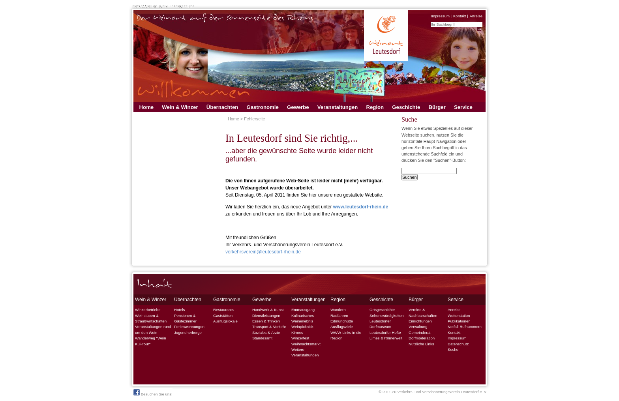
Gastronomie (262, 107)
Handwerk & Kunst (267, 309)
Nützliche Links (421, 344)
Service (463, 107)
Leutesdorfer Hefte (385, 332)
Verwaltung (418, 326)
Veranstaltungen (337, 107)
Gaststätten (223, 315)
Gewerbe (298, 107)
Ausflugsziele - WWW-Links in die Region (345, 332)
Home (146, 107)
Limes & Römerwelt (386, 338)
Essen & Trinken (266, 321)
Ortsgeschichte (382, 309)
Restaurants (223, 309)
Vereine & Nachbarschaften (423, 312)
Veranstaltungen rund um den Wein (153, 329)
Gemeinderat (419, 332)
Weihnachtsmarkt (306, 344)
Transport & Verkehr (269, 326)
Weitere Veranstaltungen (305, 352)
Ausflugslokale (225, 321)
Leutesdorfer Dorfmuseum (380, 324)
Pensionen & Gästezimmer (185, 318)
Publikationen (459, 321)
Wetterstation (459, 315)
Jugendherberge (188, 332)
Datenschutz (458, 344)
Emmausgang (303, 309)
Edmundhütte (341, 321)
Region (375, 107)
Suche (453, 349)
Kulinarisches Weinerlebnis (302, 318)
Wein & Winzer (180, 107)
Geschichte (406, 107)
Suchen (409, 177)
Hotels (179, 309)
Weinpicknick (302, 326)
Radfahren (339, 315)
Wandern (338, 309)
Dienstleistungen (266, 315)
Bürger (437, 107)
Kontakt (459, 16)
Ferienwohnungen (189, 326)
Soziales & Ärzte (266, 332)
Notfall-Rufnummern (465, 326)
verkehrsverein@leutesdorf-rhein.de (263, 252)
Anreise (475, 16)
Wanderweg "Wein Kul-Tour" (150, 341)
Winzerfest (300, 338)
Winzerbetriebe (148, 309)
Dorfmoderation (422, 338)
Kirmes (297, 332)
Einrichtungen (420, 321)
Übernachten (222, 107)
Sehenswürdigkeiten (386, 315)
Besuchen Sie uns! (153, 392)
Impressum (440, 16)
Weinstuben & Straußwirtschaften (151, 318)
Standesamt (262, 338)
